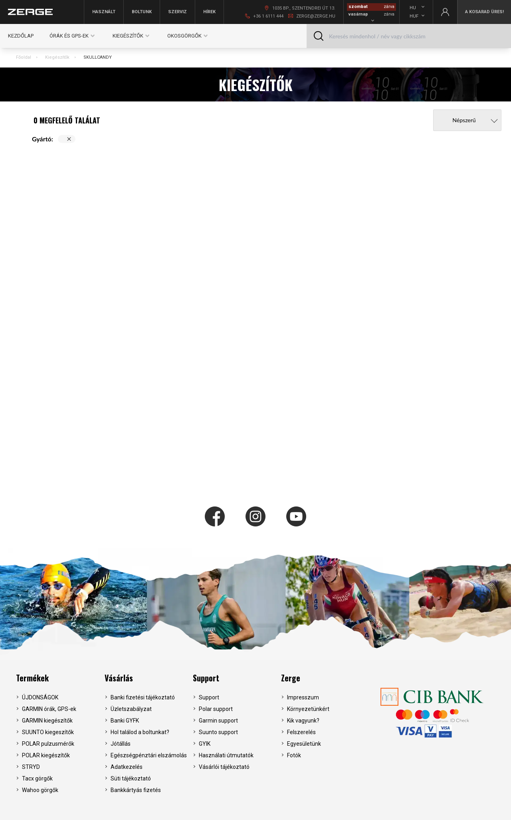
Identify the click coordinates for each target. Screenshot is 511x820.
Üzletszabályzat (131, 709)
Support (206, 678)
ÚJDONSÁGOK (40, 697)
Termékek (32, 678)
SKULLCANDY (97, 57)
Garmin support (218, 720)
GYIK (204, 744)
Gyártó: (42, 139)
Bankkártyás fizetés (136, 790)
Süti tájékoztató (131, 778)
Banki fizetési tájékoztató (143, 697)
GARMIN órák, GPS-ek (49, 709)
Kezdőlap (21, 36)
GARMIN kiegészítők (47, 720)
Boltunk (142, 11)
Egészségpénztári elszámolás (149, 755)
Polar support (216, 709)
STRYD (31, 767)
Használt (103, 11)
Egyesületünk (304, 744)
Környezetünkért (308, 709)
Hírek (209, 11)
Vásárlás (119, 678)
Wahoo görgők (40, 790)
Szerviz (177, 11)
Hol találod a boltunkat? (140, 732)
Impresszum (303, 697)
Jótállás (121, 744)
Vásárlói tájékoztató (224, 767)
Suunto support (218, 732)
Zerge (290, 678)
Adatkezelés (127, 767)
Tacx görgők (37, 778)
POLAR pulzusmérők (48, 744)
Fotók (294, 755)
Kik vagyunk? (303, 720)
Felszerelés (301, 732)
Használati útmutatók (226, 755)
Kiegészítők (57, 57)
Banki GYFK (125, 720)
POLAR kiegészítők (46, 755)
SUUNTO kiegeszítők (48, 732)
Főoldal (23, 57)
